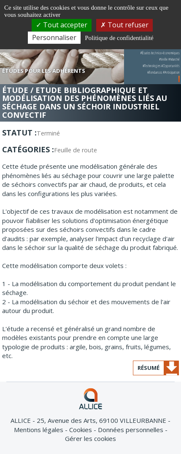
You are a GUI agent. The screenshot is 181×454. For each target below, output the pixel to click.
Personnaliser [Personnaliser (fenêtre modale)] (54, 37)
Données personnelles (131, 429)
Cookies (81, 429)
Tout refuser (124, 24)
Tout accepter (61, 24)
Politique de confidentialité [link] (119, 38)
